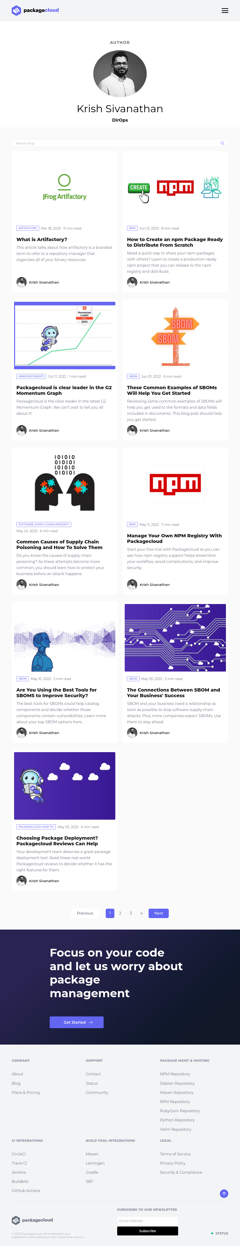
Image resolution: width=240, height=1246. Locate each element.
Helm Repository (175, 1129)
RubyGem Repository (180, 1111)
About (17, 1074)
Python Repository (177, 1120)
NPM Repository (175, 1074)
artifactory (28, 228)
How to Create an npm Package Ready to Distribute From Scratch (175, 242)
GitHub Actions (26, 1190)
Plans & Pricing (26, 1092)
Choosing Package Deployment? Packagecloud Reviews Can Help (57, 840)
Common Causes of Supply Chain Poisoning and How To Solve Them (59, 544)
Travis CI (19, 1163)
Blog (16, 1083)
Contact (93, 1074)
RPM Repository (175, 1102)
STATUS (221, 1233)
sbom (133, 376)
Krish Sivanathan (44, 282)
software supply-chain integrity (44, 524)
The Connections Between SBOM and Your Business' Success (173, 692)
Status (92, 1083)
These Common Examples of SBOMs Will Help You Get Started (172, 390)
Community (97, 1092)
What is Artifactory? (41, 239)
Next (158, 913)
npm (132, 228)
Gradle (92, 1172)
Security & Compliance (181, 1172)
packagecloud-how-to (36, 826)
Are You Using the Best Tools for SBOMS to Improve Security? (56, 692)
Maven (92, 1154)
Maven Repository (177, 1092)
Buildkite (20, 1181)
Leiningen (95, 1163)
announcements (31, 376)
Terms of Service (175, 1154)
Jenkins (19, 1172)
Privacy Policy (173, 1163)
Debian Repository (177, 1083)
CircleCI (19, 1154)
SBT (89, 1181)
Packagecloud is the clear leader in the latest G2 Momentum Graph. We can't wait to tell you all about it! (61, 407)
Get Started (75, 1022)
